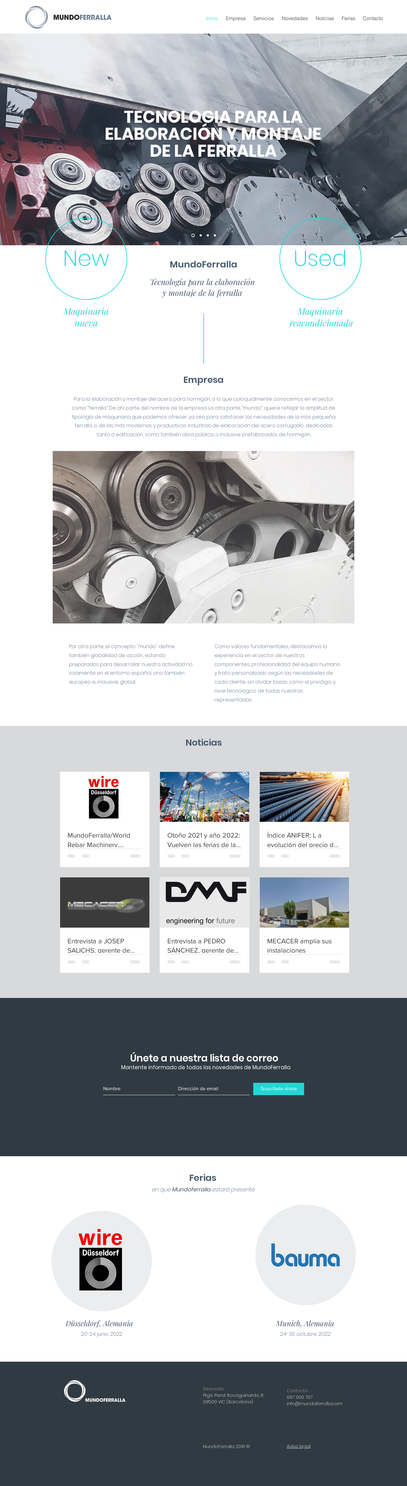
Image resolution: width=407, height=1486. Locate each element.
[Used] (320, 259)
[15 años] (193, 235)
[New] (86, 259)
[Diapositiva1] (208, 235)
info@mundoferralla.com (314, 1404)
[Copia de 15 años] (201, 235)
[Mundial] (215, 235)
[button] (264, 18)
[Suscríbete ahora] (278, 1089)
